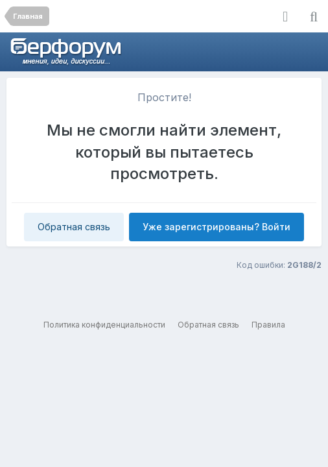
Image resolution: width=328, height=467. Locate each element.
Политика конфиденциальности (104, 324)
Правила (268, 324)
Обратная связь (74, 226)
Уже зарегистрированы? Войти (216, 226)
